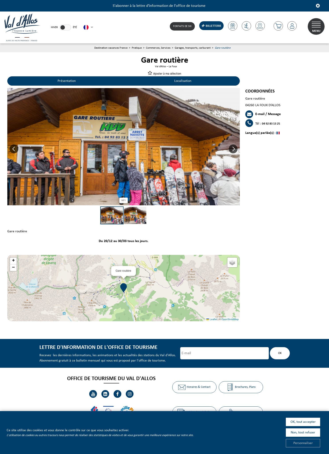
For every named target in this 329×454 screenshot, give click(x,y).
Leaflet (211, 319)
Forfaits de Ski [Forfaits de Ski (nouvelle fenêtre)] (182, 26)
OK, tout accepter (303, 422)
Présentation (67, 81)
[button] (278, 26)
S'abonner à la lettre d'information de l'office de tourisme (159, 6)
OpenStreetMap (230, 319)
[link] (65, 27)
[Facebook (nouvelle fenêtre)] (117, 394)
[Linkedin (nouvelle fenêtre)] (105, 394)
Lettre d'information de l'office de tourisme (98, 347)
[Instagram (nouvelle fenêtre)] (130, 394)
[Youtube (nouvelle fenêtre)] (93, 394)
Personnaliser (303, 443)
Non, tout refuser (303, 432)
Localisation (182, 81)
